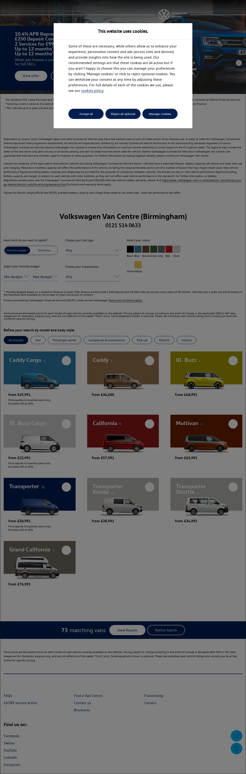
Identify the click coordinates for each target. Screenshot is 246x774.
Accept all (86, 114)
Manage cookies (160, 114)
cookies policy (92, 90)
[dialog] (123, 387)
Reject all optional (123, 114)
